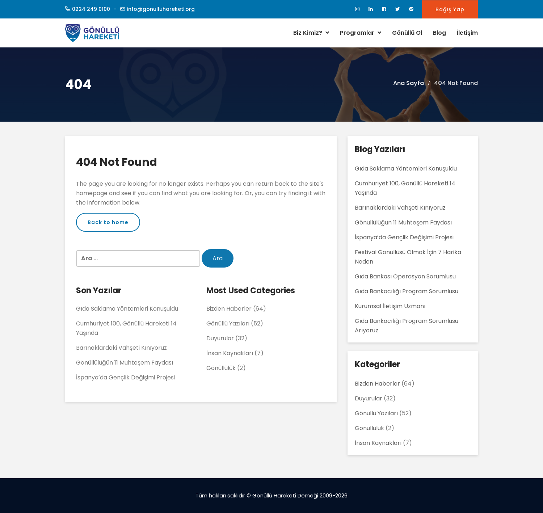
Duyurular (220, 338)
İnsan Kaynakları (229, 353)
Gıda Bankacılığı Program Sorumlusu (406, 291)
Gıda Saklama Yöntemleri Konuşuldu (127, 308)
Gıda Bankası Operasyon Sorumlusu (405, 276)
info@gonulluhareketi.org (161, 9)
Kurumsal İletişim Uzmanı (390, 306)
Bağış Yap (449, 9)
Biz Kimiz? (311, 33)
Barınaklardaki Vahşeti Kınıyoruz (121, 348)
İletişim (467, 33)
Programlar (360, 33)
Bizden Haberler (229, 308)
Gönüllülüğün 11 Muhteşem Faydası (124, 362)
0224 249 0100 (91, 9)
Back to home (108, 222)
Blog (439, 33)
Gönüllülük (221, 368)
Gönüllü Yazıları (227, 323)
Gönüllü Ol (407, 33)
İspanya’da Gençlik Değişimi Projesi (125, 377)
